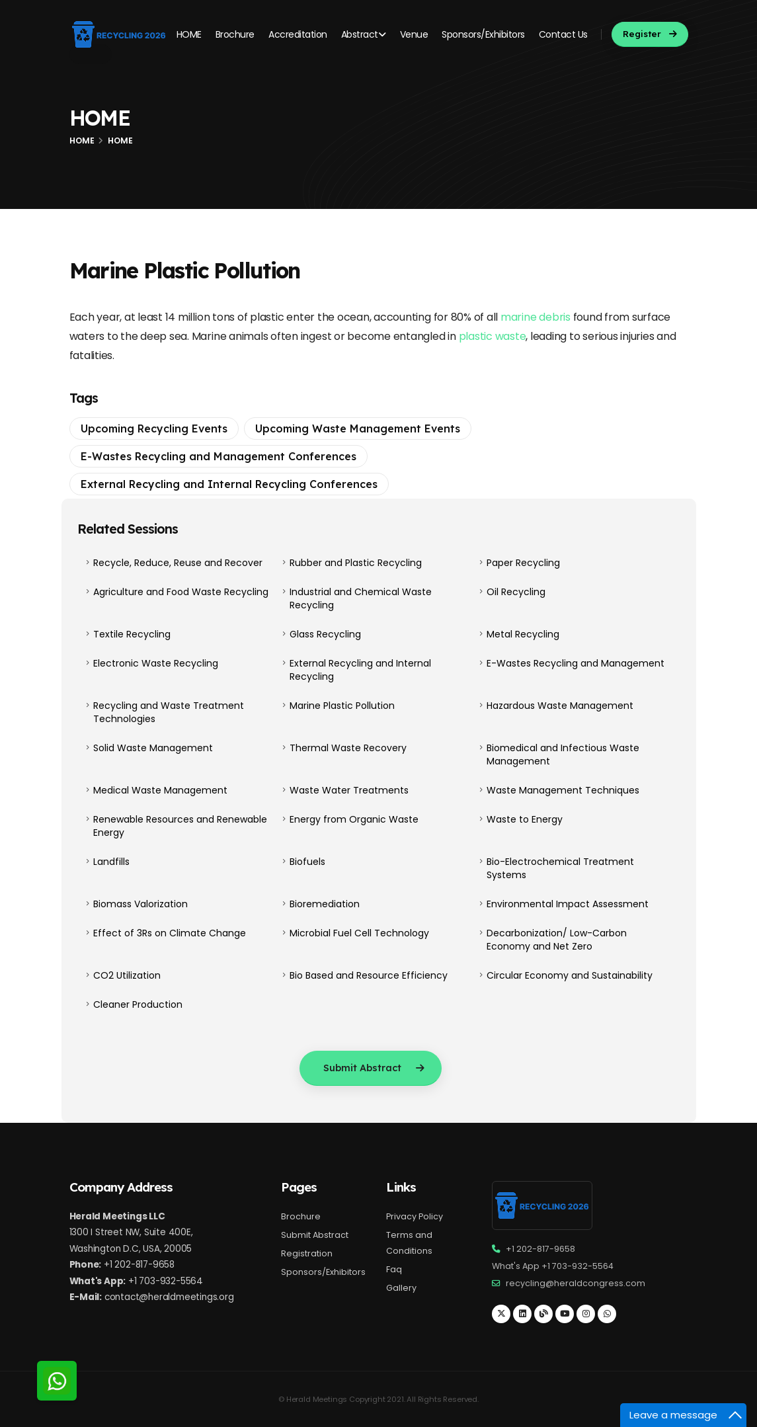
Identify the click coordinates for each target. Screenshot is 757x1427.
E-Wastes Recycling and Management (575, 663)
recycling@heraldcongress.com (575, 1283)
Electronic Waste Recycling (155, 663)
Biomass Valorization (140, 904)
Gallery (401, 1287)
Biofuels (307, 861)
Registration (307, 1253)
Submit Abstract (314, 1235)
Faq (394, 1269)
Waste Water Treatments (349, 790)
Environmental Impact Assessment (568, 904)
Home (82, 140)
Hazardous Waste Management (560, 705)
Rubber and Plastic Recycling (356, 562)
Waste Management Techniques (563, 790)
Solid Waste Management (153, 747)
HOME (189, 34)
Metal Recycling (523, 634)
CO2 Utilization (127, 975)
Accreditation (297, 34)
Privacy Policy (414, 1216)
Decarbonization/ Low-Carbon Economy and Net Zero (557, 939)
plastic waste (492, 336)
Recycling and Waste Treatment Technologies (168, 712)
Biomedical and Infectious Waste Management (563, 754)
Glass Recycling (325, 634)
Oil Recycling (516, 591)
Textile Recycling (132, 634)
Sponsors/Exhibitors (483, 34)
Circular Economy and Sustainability (570, 975)
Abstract (363, 34)
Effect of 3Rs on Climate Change (169, 933)
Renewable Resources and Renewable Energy (180, 826)
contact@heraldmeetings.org (169, 1297)
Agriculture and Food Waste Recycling (180, 591)
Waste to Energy (525, 819)
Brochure (235, 34)
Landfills (111, 861)
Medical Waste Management (160, 790)
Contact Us (563, 34)
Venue (414, 34)
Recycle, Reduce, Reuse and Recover (177, 562)
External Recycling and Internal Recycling (360, 670)
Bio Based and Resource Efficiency (369, 975)
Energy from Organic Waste (354, 819)
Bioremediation (325, 904)
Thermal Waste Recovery (348, 747)
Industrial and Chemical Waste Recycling (361, 598)
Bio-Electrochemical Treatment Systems (560, 868)
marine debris (535, 317)
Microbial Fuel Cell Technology (359, 933)
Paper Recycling (523, 562)
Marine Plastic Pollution (342, 705)
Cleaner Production (137, 1004)
